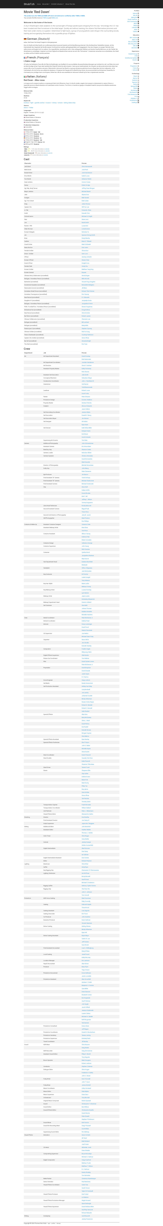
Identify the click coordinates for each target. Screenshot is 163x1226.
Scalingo (134, 102)
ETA (136, 56)
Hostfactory (133, 100)
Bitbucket (134, 17)
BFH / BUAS (133, 37)
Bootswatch (133, 92)
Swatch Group (132, 54)
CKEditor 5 (134, 98)
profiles (53, 1223)
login (49, 1223)
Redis (135, 88)
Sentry (135, 84)
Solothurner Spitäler (131, 58)
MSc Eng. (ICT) (132, 44)
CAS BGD (134, 48)
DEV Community (132, 21)
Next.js (135, 78)
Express (134, 82)
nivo (136, 96)
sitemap (58, 1223)
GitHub (135, 13)
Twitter (135, 31)
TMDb (135, 25)
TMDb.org (46, 18)
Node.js (134, 80)
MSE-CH (134, 39)
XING (135, 29)
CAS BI (135, 45)
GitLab (135, 15)
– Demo (134, 68)
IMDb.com (55, 18)
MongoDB (134, 86)
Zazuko (134, 60)
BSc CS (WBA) (132, 41)
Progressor (133, 66)
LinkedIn (134, 27)
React (135, 76)
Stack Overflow (132, 19)
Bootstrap (134, 90)
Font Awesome (132, 94)
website (47, 149)
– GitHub (134, 70)
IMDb (135, 23)
